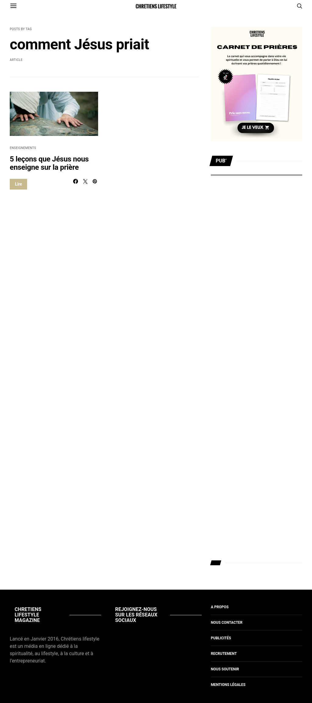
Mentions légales (228, 685)
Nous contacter (227, 622)
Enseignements (23, 148)
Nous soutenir (225, 669)
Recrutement (224, 654)
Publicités (221, 638)
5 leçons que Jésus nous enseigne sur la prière (49, 163)
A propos (220, 607)
